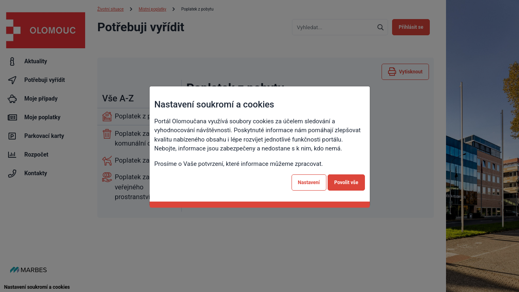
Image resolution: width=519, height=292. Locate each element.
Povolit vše (346, 182)
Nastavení (309, 182)
